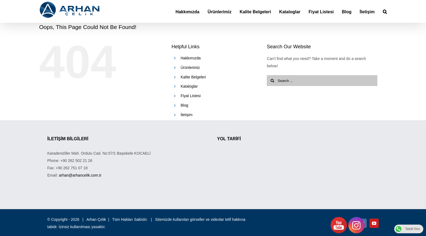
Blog (184, 105)
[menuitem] (192, 11)
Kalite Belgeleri (193, 77)
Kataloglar (189, 86)
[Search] (385, 11)
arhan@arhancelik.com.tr (80, 175)
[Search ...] (322, 80)
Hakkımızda (191, 58)
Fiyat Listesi (191, 96)
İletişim (187, 115)
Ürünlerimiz (190, 67)
